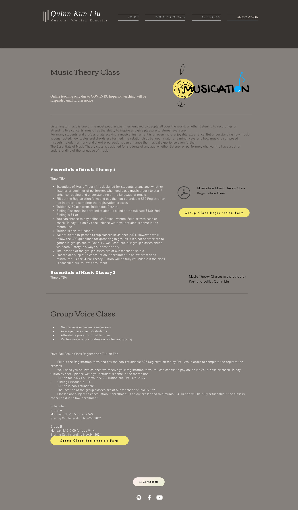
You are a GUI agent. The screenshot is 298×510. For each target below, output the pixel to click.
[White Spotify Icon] (139, 497)
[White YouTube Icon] (159, 497)
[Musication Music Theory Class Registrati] (183, 193)
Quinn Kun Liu (75, 13)
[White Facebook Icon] (149, 497)
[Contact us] (149, 481)
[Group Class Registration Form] (214, 212)
